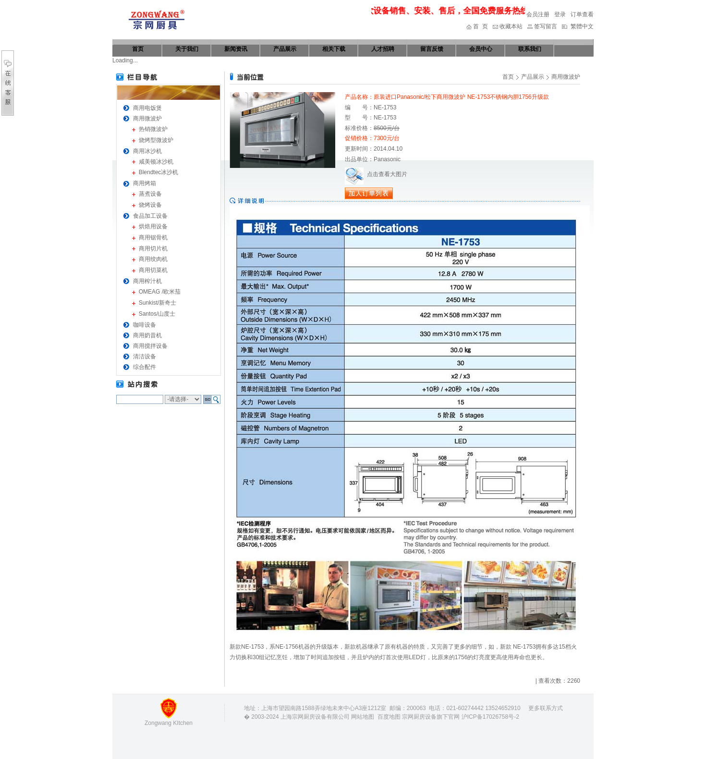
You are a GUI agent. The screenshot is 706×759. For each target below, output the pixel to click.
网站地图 (362, 716)
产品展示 (284, 49)
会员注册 (537, 14)
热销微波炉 (153, 129)
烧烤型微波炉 (156, 140)
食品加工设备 (150, 216)
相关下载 (333, 49)
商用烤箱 (144, 183)
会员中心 (480, 49)
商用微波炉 (147, 118)
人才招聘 (382, 49)
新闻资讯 (235, 49)
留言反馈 (431, 49)
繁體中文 (582, 26)
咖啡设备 (144, 324)
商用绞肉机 (153, 259)
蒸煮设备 (150, 193)
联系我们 (529, 49)
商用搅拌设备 (150, 346)
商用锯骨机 (153, 237)
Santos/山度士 (157, 313)
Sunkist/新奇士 (158, 302)
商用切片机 (153, 248)
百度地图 (389, 716)
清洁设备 (144, 356)
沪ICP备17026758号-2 (490, 716)
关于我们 (186, 49)
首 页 (480, 26)
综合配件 (144, 367)
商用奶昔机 (147, 335)
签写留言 (545, 26)
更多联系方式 (545, 708)
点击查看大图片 (376, 174)
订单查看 (582, 14)
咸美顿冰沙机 (156, 161)
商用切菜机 (153, 270)
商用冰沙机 (147, 151)
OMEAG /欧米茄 (160, 291)
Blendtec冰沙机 (159, 172)
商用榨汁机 (147, 281)
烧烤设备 (150, 205)
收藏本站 (511, 26)
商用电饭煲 (147, 108)
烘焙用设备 (153, 226)
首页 (138, 49)
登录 (560, 14)
